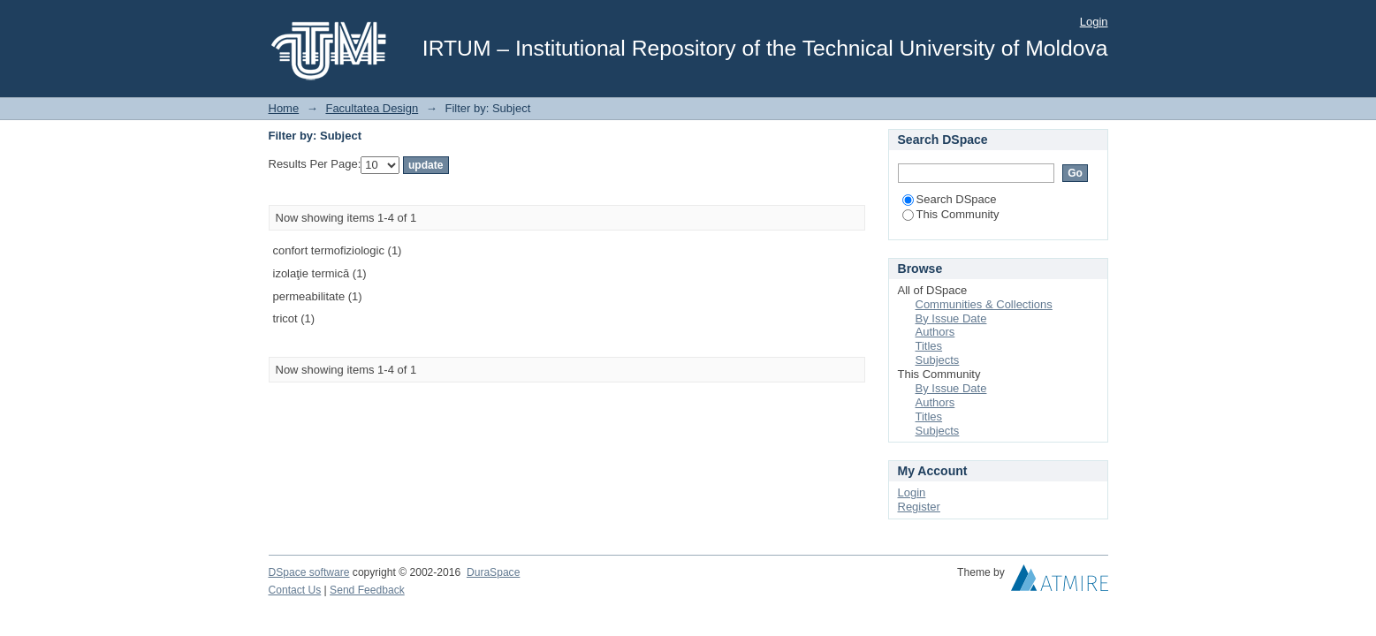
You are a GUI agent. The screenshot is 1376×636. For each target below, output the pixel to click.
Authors (935, 331)
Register (919, 506)
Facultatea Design (371, 108)
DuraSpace (493, 572)
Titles (929, 345)
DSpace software (309, 572)
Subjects (938, 360)
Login (1094, 21)
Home (284, 108)
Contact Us (295, 590)
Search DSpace (949, 199)
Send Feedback (367, 590)
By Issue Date (951, 318)
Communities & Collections (984, 304)
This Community (951, 214)
